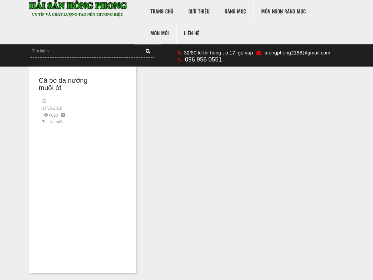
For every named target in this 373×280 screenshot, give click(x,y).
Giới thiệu (198, 11)
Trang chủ (161, 11)
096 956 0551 (200, 59)
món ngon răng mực (283, 11)
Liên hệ (191, 33)
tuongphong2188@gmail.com (293, 52)
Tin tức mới (52, 122)
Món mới (159, 33)
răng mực (235, 11)
